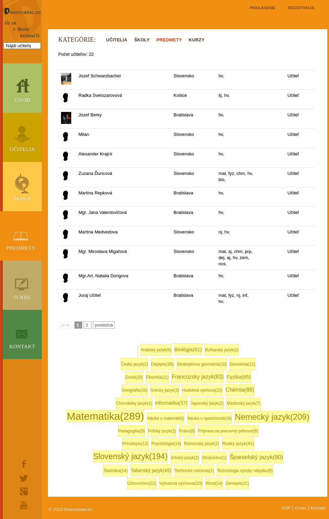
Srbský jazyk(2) (185, 457)
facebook (24, 464)
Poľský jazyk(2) (162, 431)
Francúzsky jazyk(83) (197, 377)
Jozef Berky (90, 114)
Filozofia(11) (157, 377)
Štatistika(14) (115, 470)
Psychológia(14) (166, 443)
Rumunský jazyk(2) (201, 443)
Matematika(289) (105, 416)
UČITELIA (116, 39)
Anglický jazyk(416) (137, 351)
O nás (22, 297)
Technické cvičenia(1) (194, 470)
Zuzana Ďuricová (95, 173)
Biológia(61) (188, 349)
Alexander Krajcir (95, 153)
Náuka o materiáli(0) (165, 418)
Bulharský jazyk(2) (222, 349)
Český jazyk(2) (134, 364)
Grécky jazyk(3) (164, 390)
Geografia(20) (134, 390)
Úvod (22, 100)
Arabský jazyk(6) (156, 349)
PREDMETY (169, 39)
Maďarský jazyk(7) (243, 403)
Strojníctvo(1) (214, 457)
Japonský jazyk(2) (207, 403)
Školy (22, 198)
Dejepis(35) (162, 364)
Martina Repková (95, 192)
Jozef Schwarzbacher (99, 75)
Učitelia (22, 149)
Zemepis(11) (237, 483)
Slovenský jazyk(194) (130, 456)
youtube (24, 505)
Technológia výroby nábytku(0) (245, 470)
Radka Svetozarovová (100, 95)
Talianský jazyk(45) (151, 470)
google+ (24, 491)
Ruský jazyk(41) (238, 443)
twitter (24, 478)
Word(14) (214, 483)
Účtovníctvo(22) (141, 483)
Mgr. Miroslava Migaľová (102, 251)
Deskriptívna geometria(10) (202, 364)
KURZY (197, 39)
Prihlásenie (262, 8)
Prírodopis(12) (135, 443)
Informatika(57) (171, 403)
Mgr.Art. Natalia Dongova (103, 275)
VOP (285, 508)
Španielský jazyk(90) (256, 457)
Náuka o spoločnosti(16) (209, 418)
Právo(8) (187, 431)
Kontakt (22, 346)
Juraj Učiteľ (89, 295)
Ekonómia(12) (242, 364)
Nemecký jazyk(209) (272, 416)
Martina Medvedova (98, 232)
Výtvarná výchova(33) (181, 483)
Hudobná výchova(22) (202, 390)
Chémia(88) (240, 390)
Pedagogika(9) (131, 431)
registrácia (301, 8)
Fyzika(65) (239, 377)
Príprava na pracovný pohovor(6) (228, 431)
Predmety (21, 248)
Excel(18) (134, 377)
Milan (83, 134)
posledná (104, 325)
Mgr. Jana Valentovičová (102, 212)
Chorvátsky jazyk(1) (134, 403)
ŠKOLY (142, 39)
